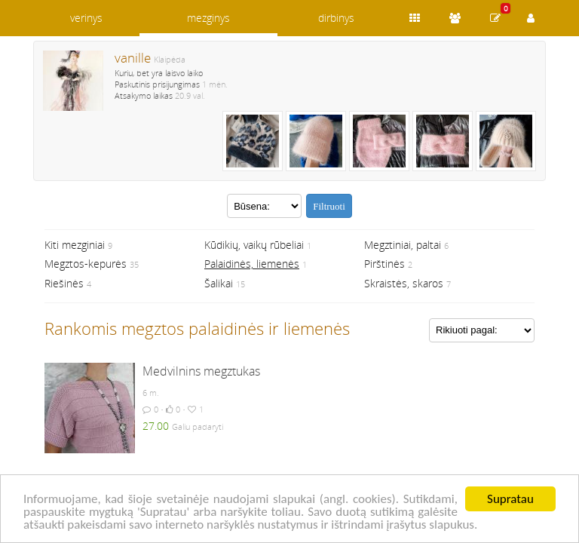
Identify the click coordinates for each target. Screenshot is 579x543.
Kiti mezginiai (74, 245)
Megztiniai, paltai (402, 245)
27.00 (155, 426)
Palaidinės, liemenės (251, 263)
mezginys (208, 18)
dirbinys (336, 18)
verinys (86, 18)
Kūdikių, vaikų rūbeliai (254, 245)
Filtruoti (329, 206)
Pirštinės (384, 263)
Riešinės (64, 283)
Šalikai (218, 283)
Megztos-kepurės (85, 263)
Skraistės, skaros (403, 283)
